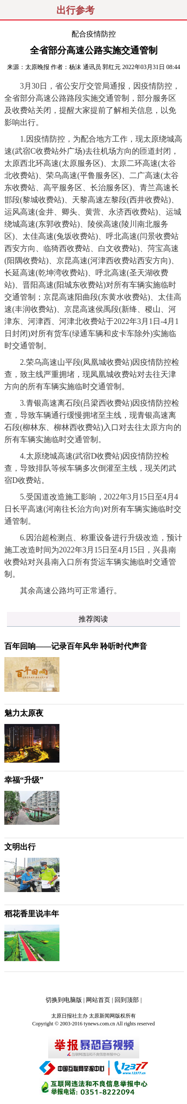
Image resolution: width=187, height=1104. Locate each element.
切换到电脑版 (64, 1000)
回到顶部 (127, 1000)
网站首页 (98, 1000)
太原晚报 (37, 67)
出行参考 (75, 10)
